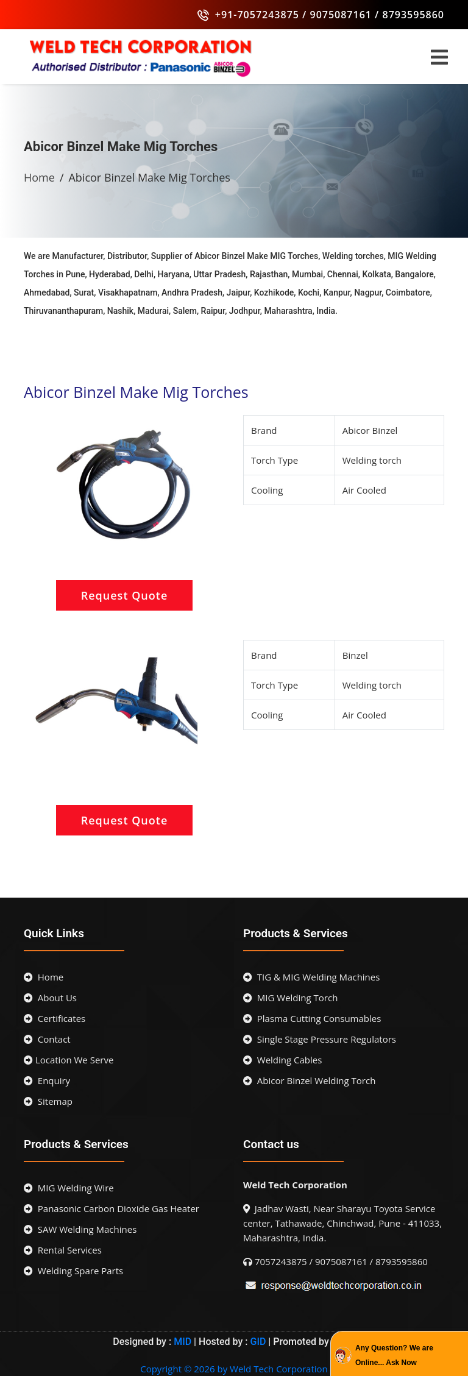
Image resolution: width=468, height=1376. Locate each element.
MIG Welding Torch (290, 997)
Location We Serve (68, 1060)
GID (258, 1341)
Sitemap (48, 1101)
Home (39, 177)
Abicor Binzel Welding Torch (309, 1080)
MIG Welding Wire (69, 1188)
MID (181, 1341)
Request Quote (124, 595)
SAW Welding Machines (80, 1229)
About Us (50, 997)
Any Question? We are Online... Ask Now (394, 1355)
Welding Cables (282, 1060)
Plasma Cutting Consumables (312, 1018)
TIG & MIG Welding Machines (311, 977)
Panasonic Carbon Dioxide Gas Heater (111, 1208)
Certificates (54, 1018)
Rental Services (63, 1250)
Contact (47, 1039)
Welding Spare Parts (73, 1270)
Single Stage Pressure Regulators (319, 1039)
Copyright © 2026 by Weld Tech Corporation (234, 1369)
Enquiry (47, 1080)
